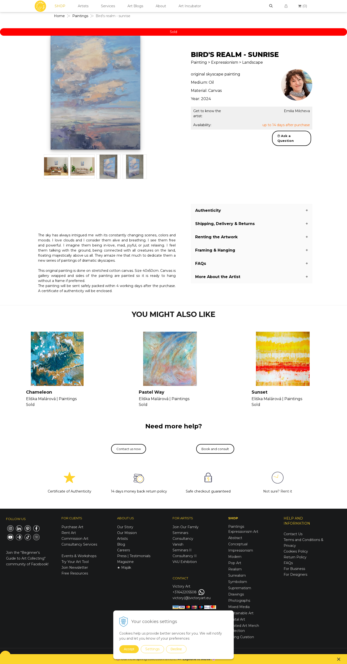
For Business (295, 569)
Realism (235, 569)
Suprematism (239, 588)
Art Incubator (190, 6)
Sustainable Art (241, 613)
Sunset (259, 392)
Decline (176, 649)
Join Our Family (186, 527)
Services (108, 6)
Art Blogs (135, 6)
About (161, 6)
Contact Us (293, 534)
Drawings (236, 594)
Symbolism (237, 582)
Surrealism (237, 575)
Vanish (178, 544)
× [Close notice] (339, 659)
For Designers (295, 574)
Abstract (235, 538)
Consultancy (183, 538)
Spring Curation (241, 637)
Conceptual (237, 544)
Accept (129, 649)
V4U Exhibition (185, 562)
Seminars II (182, 550)
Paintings (236, 526)
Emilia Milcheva (297, 111)
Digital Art (236, 619)
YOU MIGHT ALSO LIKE (173, 314)
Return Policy (295, 557)
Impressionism (240, 550)
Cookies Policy (296, 551)
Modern (234, 556)
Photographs (239, 600)
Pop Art (234, 563)
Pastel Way (151, 392)
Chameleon (39, 392)
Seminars (180, 533)
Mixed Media (239, 607)
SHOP (60, 6)
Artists (83, 6)
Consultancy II (185, 556)
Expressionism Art (243, 531)
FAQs (288, 563)
